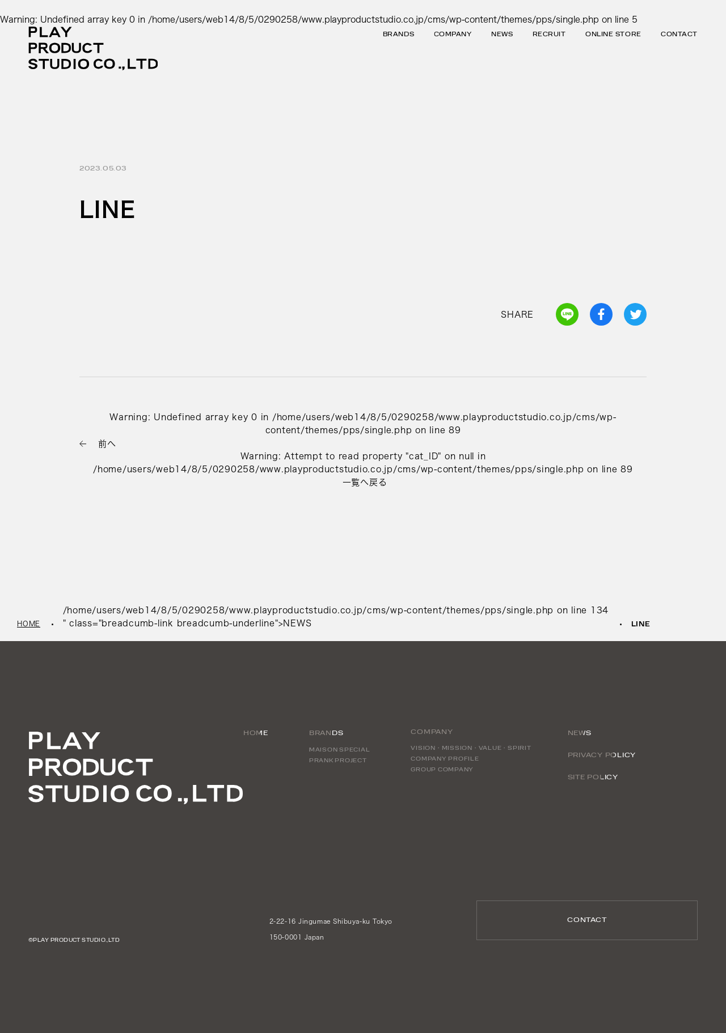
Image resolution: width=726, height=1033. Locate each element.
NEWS (502, 35)
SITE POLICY (593, 777)
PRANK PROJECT (338, 761)
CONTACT (679, 35)
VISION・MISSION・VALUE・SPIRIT (471, 748)
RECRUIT (549, 35)
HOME (28, 623)
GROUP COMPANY (442, 770)
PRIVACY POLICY (602, 755)
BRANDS (326, 733)
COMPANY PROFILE (445, 759)
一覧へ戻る (365, 482)
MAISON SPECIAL (339, 750)
